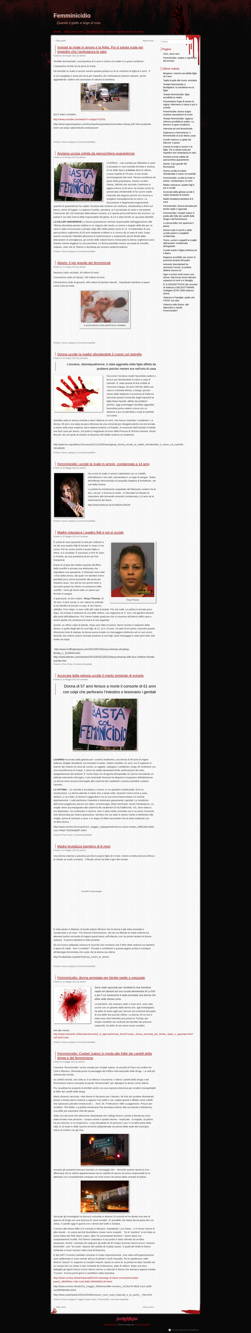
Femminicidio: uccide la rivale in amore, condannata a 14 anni (103, 464)
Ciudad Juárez (90, 1299)
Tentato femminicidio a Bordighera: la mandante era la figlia (178, 87)
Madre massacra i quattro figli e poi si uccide (90, 532)
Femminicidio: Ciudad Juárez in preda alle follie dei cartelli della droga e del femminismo (178, 216)
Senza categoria (69, 142)
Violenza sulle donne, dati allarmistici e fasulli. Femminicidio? (176, 307)
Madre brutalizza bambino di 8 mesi (83, 846)
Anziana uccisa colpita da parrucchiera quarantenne (96, 153)
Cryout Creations (142, 1325)
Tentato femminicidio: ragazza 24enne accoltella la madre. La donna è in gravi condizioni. (178, 121)
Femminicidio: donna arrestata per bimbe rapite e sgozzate (101, 977)
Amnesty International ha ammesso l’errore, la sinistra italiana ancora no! (177, 267)
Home (57, 31)
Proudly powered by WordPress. (185, 1330)
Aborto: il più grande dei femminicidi (84, 263)
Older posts (59, 41)
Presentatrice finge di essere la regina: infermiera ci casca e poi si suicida (180, 104)
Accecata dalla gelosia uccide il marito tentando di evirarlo (100, 675)
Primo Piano (67, 664)
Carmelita (83, 358)
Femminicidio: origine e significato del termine (115, 31)
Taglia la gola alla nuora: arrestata (180, 80)
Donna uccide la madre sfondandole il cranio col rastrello (99, 354)
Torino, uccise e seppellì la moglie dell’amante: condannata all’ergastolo (180, 243)
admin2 (82, 56)
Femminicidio (72, 15)
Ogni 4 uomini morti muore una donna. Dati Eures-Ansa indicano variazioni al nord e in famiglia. (179, 277)
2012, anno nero (74, 31)
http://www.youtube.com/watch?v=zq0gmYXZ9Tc (79, 119)
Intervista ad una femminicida (177, 128)
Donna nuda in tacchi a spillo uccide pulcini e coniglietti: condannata (177, 233)
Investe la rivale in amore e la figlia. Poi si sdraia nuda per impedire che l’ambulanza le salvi (179, 149)
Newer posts (149, 41)
